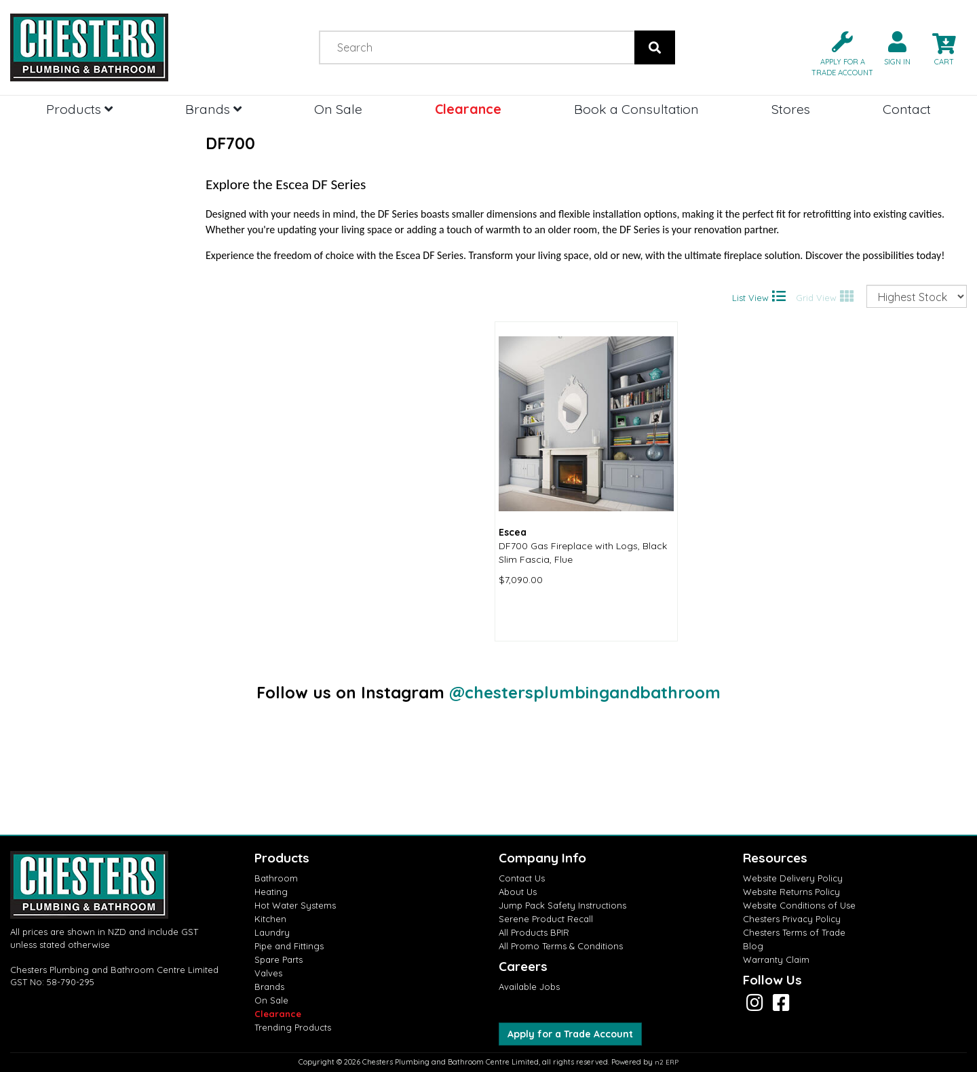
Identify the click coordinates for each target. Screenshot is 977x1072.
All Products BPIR (534, 932)
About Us (518, 891)
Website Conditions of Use (799, 905)
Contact (907, 108)
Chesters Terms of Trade (794, 932)
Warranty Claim (776, 959)
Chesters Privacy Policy (792, 918)
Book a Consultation (636, 108)
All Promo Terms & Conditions (561, 945)
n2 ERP (666, 1062)
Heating (271, 891)
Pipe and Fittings (289, 945)
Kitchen (270, 918)
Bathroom (276, 878)
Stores (790, 108)
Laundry (272, 932)
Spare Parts (278, 959)
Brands (213, 108)
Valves (268, 973)
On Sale (338, 108)
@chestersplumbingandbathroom (585, 692)
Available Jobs (529, 986)
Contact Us (522, 878)
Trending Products (292, 1027)
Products (79, 108)
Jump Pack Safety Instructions (562, 905)
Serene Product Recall (546, 918)
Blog (753, 945)
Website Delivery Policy (793, 878)
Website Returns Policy (791, 891)
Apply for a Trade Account (570, 1034)
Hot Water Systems (295, 905)
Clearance (468, 108)
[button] (837, 52)
